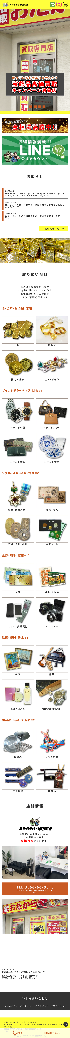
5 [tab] (44, 106)
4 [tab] (39, 106)
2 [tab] (30, 106)
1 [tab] (26, 106)
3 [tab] (35, 106)
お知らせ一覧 (52, 228)
